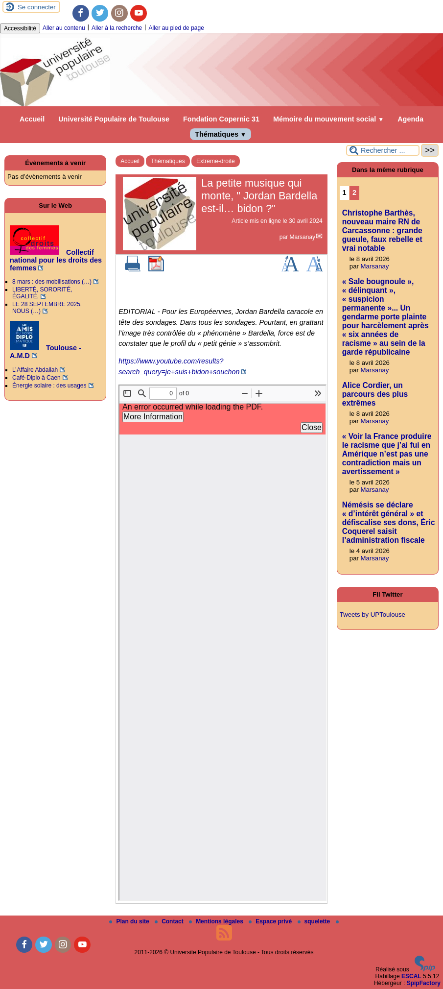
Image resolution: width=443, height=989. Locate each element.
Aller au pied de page (176, 27)
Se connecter (37, 7)
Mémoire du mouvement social (328, 119)
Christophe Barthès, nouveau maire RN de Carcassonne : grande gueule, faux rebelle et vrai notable (382, 230)
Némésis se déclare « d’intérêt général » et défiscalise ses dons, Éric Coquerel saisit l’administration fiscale (388, 522)
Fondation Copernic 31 (221, 119)
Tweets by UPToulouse (372, 614)
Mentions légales (217, 921)
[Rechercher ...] (383, 150)
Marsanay (302, 237)
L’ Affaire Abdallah (35, 369)
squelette (315, 921)
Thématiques (220, 134)
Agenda (410, 119)
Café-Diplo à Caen (36, 377)
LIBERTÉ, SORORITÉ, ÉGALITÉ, (42, 293)
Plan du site (130, 921)
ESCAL (411, 976)
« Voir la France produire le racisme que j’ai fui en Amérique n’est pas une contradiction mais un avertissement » (387, 454)
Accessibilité (20, 28)
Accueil (32, 119)
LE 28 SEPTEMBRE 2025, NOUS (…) (47, 307)
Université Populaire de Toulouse (113, 119)
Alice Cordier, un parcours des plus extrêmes (375, 394)
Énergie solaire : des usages (49, 385)
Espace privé (271, 921)
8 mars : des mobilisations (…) (52, 281)
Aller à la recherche (117, 27)
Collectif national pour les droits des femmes (56, 260)
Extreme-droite (215, 161)
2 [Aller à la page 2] (354, 192)
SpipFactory (424, 983)
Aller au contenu (64, 27)
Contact (170, 921)
